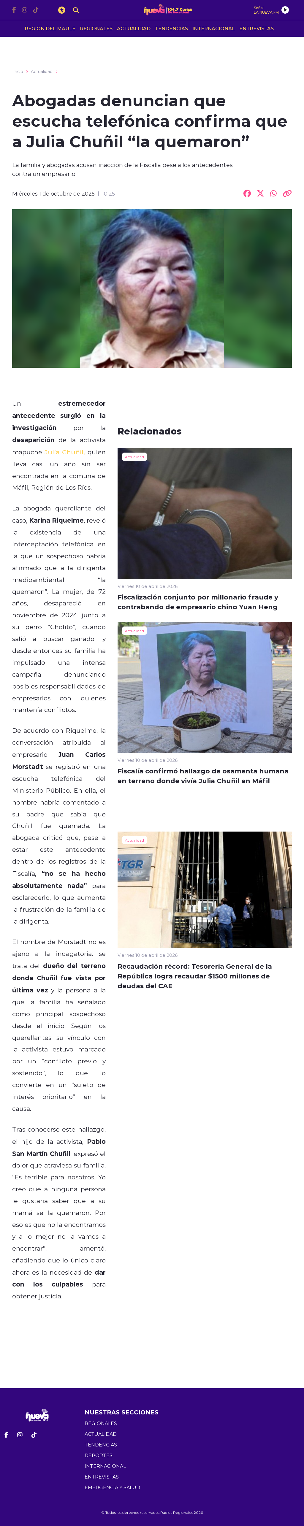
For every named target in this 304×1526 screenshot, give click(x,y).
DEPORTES (99, 1455)
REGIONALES (96, 28)
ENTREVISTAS (256, 28)
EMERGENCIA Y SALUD (112, 1487)
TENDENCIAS (171, 28)
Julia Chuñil (64, 452)
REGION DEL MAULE (50, 28)
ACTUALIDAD (134, 28)
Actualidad (42, 71)
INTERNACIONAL (213, 28)
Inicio (17, 71)
